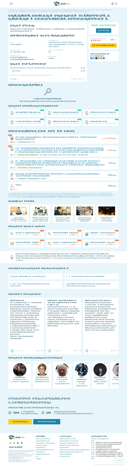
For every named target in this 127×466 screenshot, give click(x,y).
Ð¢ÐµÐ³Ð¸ (38, 458)
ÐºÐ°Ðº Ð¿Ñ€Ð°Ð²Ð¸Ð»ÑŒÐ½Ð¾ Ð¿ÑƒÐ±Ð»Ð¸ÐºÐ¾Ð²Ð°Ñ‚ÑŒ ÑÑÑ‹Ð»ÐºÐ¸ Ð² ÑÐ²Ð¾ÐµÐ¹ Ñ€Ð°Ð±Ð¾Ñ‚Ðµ (52, 197)
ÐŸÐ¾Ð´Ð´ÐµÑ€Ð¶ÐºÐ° (66, 454)
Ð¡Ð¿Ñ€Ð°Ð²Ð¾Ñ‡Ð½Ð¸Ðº (43, 454)
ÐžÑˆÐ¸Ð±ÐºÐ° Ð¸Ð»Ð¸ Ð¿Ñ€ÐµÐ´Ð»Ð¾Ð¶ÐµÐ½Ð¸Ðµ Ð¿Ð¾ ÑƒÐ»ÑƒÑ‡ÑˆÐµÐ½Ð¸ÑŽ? (31, 75)
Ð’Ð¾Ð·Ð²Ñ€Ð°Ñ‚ (64, 447)
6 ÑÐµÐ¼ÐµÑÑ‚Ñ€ (17, 52)
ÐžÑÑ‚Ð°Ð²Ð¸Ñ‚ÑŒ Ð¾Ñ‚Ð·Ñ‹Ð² (104, 45)
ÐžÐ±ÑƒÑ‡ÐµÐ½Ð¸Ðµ (20, 422)
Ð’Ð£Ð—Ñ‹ (94, 456)
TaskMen (13, 79)
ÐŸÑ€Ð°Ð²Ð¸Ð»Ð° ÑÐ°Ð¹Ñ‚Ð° (68, 438)
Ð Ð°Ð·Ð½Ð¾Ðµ (40, 452)
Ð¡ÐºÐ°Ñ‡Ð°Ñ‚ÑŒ (104, 30)
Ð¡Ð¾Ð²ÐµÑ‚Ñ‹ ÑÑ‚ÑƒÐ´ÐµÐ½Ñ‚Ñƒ (45, 443)
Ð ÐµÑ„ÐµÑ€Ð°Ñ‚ (16, 44)
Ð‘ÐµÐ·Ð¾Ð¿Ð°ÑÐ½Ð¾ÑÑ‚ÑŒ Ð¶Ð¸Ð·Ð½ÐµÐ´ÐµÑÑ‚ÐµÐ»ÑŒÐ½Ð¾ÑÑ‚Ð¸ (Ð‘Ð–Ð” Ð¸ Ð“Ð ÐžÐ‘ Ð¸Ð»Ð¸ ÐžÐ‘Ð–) (66, 44)
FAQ (37, 456)
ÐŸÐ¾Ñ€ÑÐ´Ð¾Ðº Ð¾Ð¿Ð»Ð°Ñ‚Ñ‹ (69, 445)
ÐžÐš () (119, 460)
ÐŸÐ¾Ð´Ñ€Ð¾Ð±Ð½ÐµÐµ (47, 422)
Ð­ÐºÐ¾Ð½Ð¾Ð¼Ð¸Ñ (42, 445)
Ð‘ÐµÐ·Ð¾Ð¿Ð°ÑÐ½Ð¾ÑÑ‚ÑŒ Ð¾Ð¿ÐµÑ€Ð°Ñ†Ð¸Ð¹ (75, 449)
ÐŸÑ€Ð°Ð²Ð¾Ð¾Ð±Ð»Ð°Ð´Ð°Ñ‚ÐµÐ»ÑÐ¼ (71, 452)
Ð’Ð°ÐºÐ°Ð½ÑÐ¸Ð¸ (65, 456)
